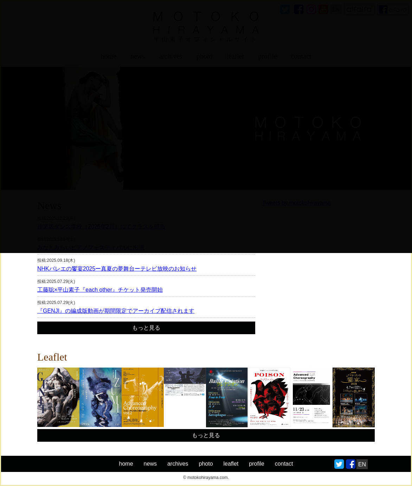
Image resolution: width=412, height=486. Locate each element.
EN (362, 464)
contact (284, 464)
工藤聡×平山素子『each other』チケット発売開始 (100, 290)
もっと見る (146, 328)
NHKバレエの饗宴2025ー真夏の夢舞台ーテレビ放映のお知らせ (117, 269)
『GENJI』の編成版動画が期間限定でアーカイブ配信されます (115, 311)
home (126, 464)
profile (256, 464)
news (150, 464)
